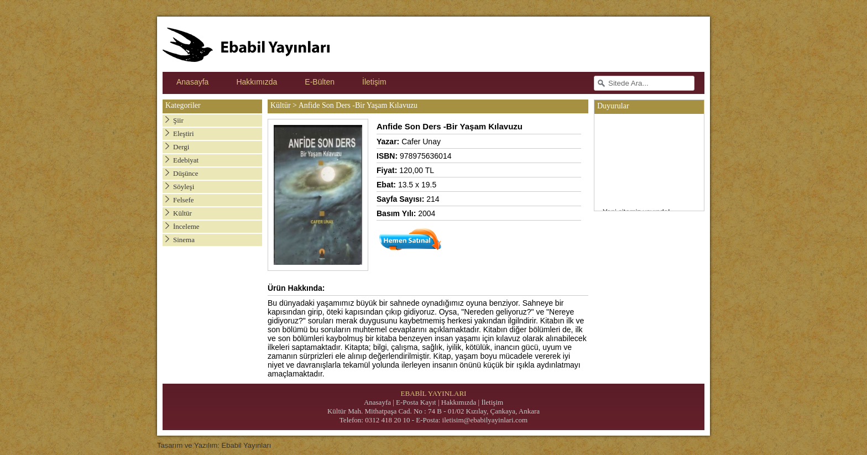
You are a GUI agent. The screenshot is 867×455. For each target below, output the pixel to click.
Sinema (184, 240)
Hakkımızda (256, 81)
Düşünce (186, 173)
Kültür (182, 213)
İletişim (374, 81)
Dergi (181, 147)
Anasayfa (192, 81)
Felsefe (183, 200)
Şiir (178, 120)
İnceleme (186, 226)
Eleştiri (183, 133)
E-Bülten (320, 81)
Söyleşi (183, 186)
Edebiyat (186, 160)
